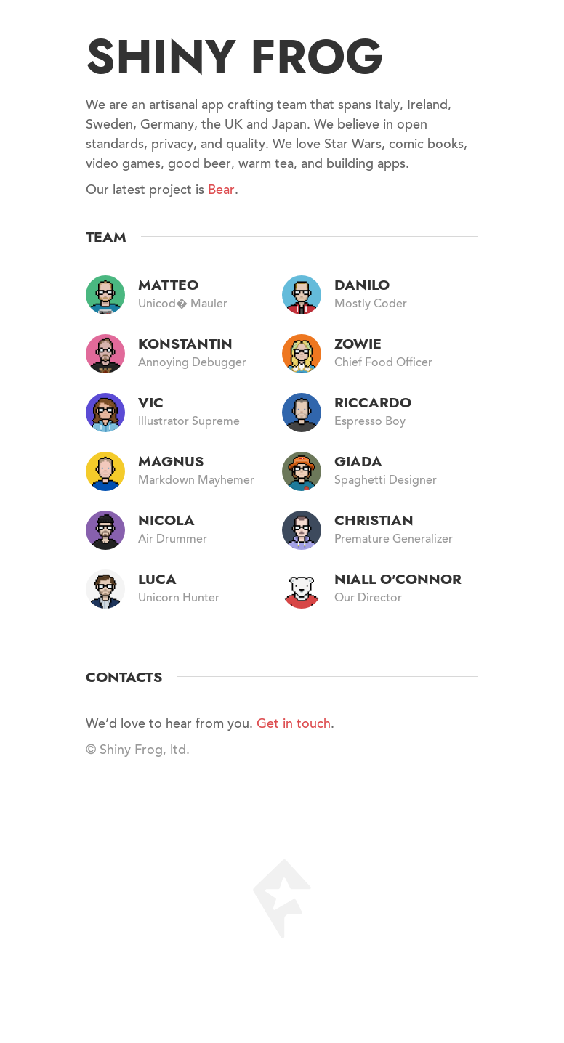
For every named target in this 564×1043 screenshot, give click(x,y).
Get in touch (294, 724)
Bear (221, 191)
